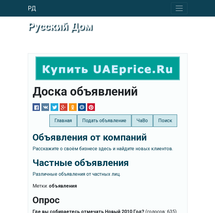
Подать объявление (104, 120)
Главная (63, 120)
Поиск (165, 120)
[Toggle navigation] (179, 8)
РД (32, 8)
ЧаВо (142, 120)
